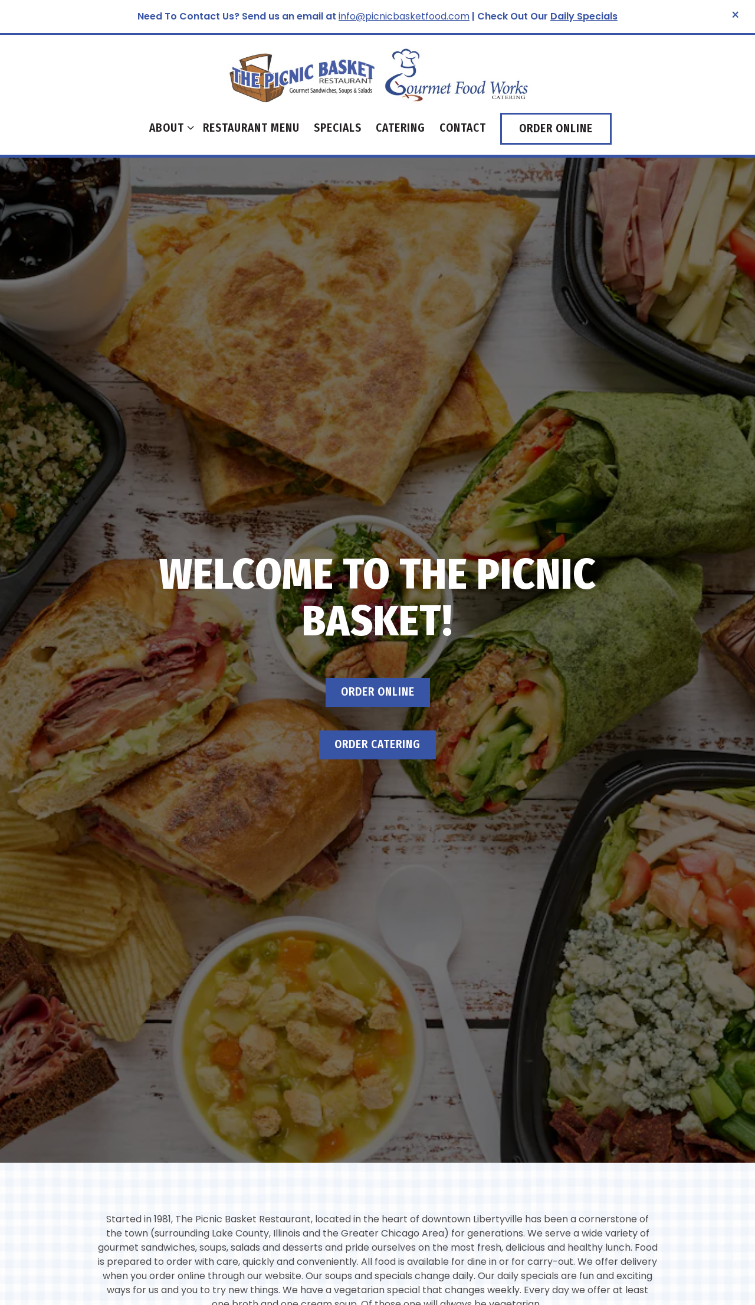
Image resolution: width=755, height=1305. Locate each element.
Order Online (378, 638)
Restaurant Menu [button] (251, 128)
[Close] (735, 15)
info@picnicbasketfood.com (404, 16)
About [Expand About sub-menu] (169, 127)
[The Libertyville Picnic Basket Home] (377, 73)
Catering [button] (400, 128)
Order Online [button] (556, 128)
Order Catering (377, 691)
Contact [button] (462, 128)
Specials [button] (338, 128)
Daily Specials (584, 16)
